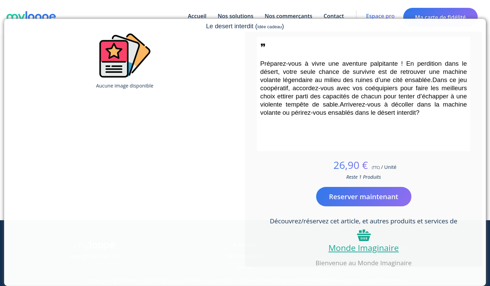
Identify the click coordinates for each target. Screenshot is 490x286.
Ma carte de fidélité (440, 17)
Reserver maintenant (363, 196)
